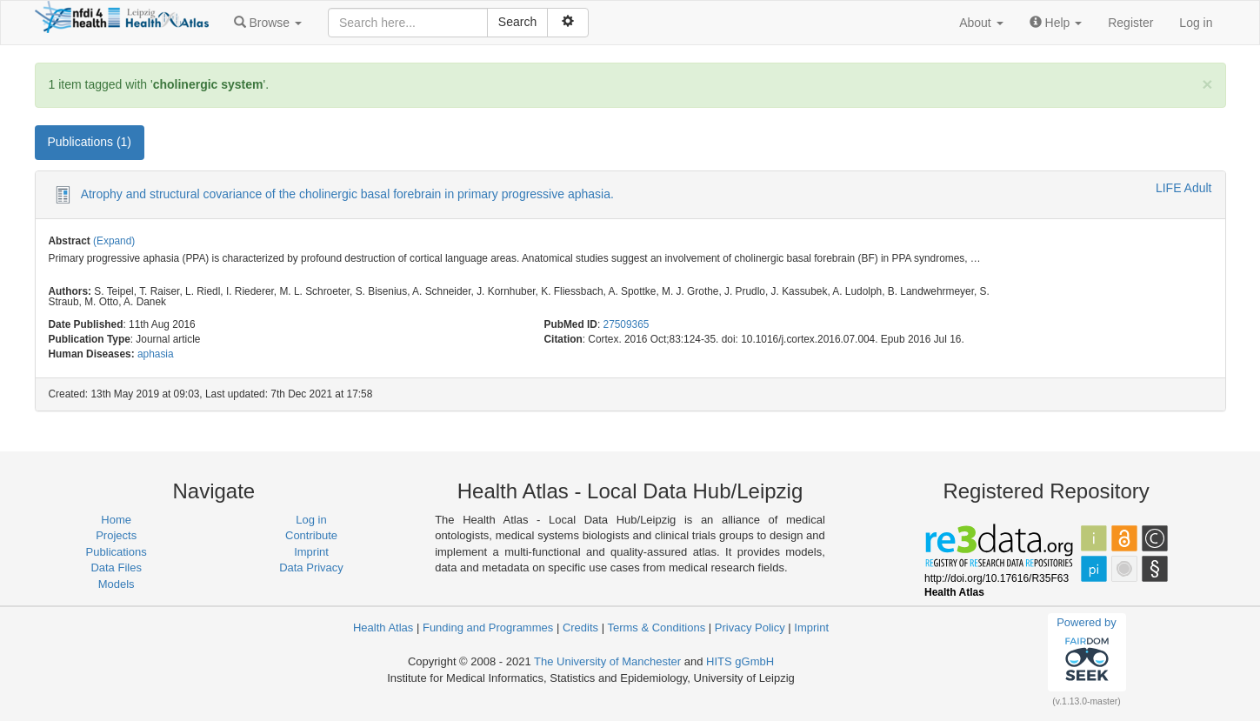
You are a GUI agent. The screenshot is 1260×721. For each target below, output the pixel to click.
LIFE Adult (1184, 188)
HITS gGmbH (740, 661)
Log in (1195, 23)
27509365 (626, 324)
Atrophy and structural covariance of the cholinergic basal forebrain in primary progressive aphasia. (347, 194)
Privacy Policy (750, 627)
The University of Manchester (607, 661)
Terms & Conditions (656, 627)
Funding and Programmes (488, 627)
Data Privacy (311, 567)
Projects (116, 535)
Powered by (1087, 651)
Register (1130, 23)
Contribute (311, 535)
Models (116, 584)
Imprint (311, 551)
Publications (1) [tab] (90, 142)
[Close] (1207, 84)
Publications (116, 551)
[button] (268, 22)
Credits (580, 627)
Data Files (116, 567)
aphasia (155, 354)
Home (116, 519)
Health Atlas (383, 627)
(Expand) (114, 241)
